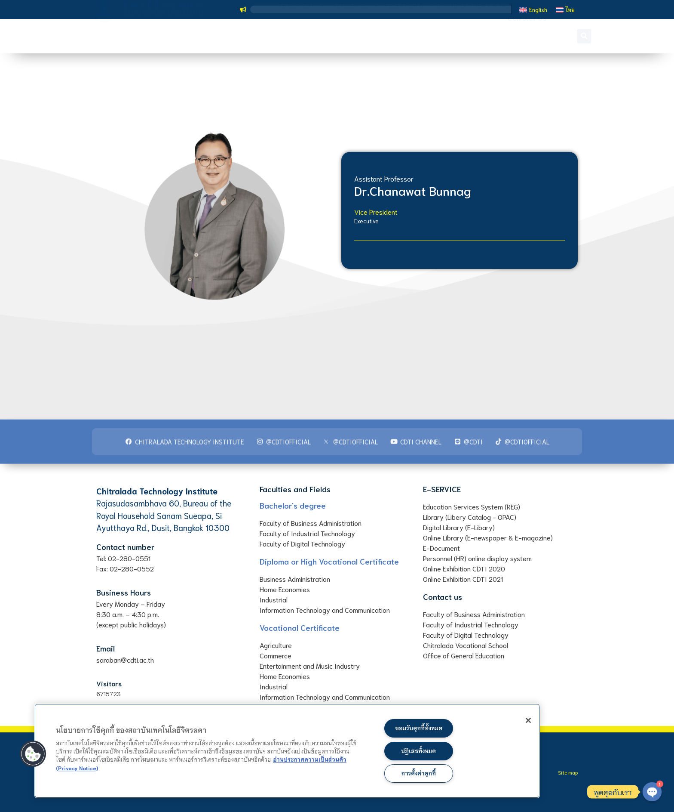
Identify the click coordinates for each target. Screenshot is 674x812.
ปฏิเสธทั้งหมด (419, 749)
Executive (366, 221)
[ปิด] (521, 722)
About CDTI (302, 29)
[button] (571, 36)
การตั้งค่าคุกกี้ (418, 773)
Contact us (527, 42)
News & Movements (509, 29)
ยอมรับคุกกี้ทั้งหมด (418, 726)
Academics (354, 29)
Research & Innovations (425, 29)
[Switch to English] (533, 9)
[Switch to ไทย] (565, 9)
